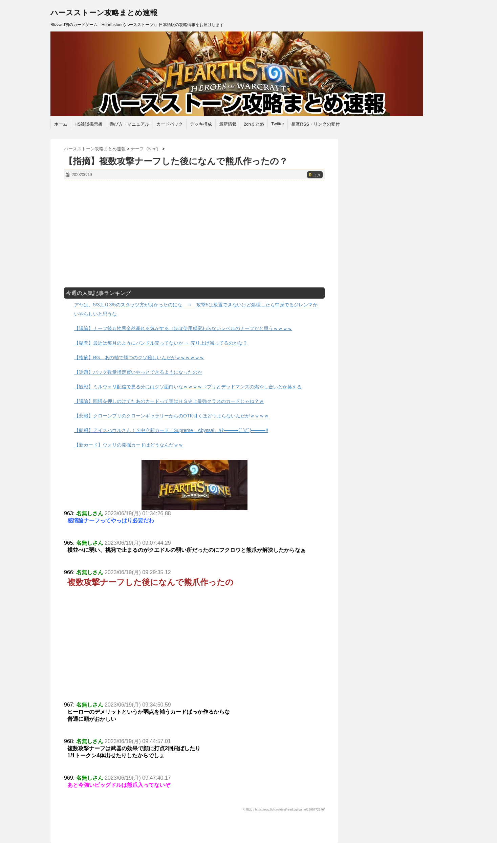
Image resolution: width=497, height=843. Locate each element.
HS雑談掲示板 (88, 124)
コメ (315, 175)
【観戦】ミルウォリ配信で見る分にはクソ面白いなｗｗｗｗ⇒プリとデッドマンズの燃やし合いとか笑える (188, 386)
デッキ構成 (201, 124)
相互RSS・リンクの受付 (315, 124)
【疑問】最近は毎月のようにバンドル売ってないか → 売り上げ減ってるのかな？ (160, 343)
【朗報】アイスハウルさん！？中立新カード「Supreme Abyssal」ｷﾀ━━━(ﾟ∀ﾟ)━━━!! (171, 430)
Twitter (277, 123)
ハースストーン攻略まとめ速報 (103, 12)
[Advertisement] (194, 233)
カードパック (169, 124)
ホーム (60, 124)
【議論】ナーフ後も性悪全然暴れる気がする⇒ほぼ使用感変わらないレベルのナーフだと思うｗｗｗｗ (183, 328)
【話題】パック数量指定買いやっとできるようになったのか (138, 372)
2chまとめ (254, 124)
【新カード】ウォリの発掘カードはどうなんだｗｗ (128, 445)
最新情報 (228, 124)
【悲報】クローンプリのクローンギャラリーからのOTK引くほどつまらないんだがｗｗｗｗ (171, 415)
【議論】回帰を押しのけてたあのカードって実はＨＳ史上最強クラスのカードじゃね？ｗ (169, 401)
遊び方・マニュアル (129, 124)
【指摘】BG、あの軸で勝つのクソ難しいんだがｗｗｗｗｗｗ (139, 357)
